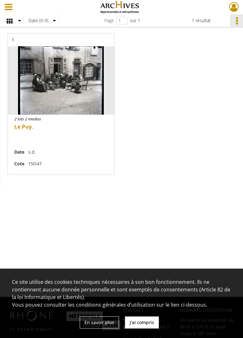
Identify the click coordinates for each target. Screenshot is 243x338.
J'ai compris (142, 322)
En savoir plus (99, 322)
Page (109, 20)
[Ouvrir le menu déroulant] (8, 7)
